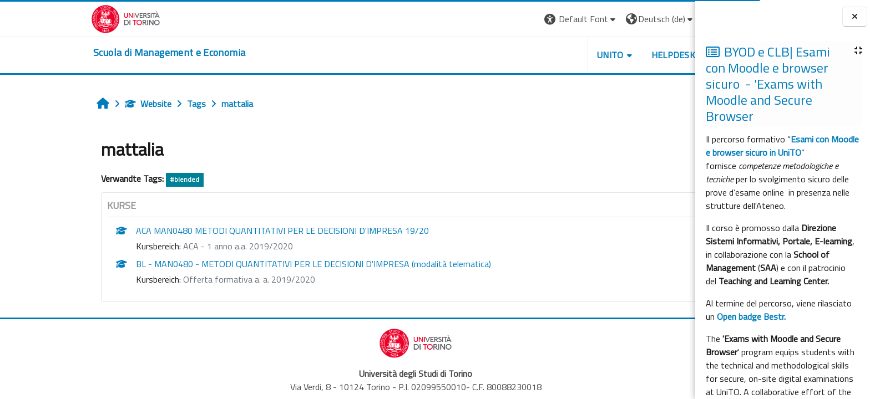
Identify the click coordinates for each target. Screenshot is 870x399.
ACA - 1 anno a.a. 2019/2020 (170, 246)
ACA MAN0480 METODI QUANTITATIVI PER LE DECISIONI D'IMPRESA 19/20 (214, 230)
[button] (513, 19)
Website (80, 103)
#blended (116, 179)
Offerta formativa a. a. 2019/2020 (181, 279)
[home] (102, 53)
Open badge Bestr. (751, 316)
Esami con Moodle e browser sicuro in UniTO (782, 145)
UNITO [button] (542, 55)
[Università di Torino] (58, 17)
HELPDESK (605, 55)
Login (653, 18)
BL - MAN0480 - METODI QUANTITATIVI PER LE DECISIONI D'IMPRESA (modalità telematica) (245, 263)
